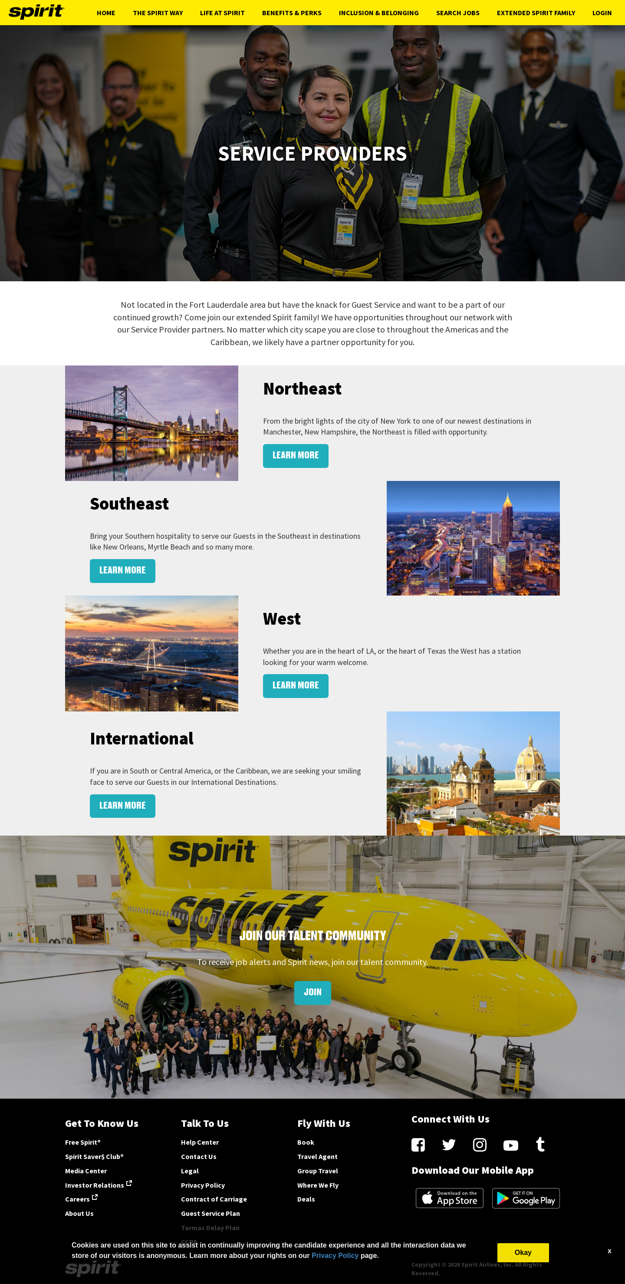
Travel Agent (317, 1156)
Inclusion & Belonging (379, 12)
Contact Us (199, 1156)
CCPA (189, 1242)
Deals (306, 1199)
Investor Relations (94, 1185)
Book (305, 1142)
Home (106, 12)
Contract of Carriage (214, 1199)
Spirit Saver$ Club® (94, 1156)
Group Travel (317, 1170)
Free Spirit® (83, 1142)
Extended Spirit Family (536, 12)
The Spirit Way (158, 12)
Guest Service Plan (210, 1213)
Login (602, 12)
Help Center (200, 1142)
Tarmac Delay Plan (210, 1227)
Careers (77, 1199)
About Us (79, 1213)
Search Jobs (458, 12)
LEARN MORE (296, 455)
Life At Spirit (222, 12)
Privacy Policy (203, 1185)
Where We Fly (318, 1185)
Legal (190, 1170)
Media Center (86, 1170)
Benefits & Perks (292, 12)
